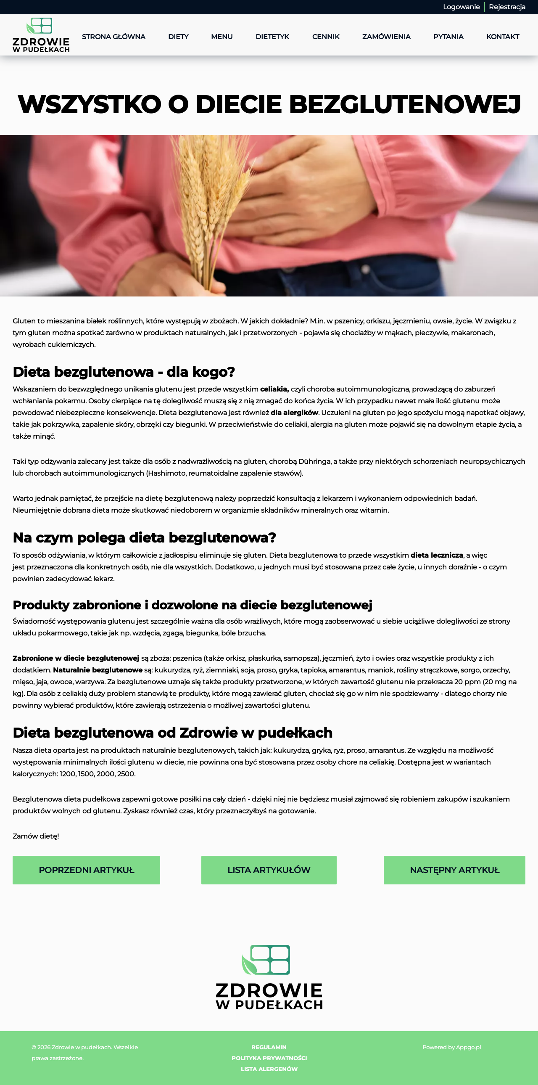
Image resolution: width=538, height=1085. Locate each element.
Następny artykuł (454, 870)
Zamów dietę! (36, 836)
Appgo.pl (468, 1047)
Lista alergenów (269, 1069)
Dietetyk (272, 37)
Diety (178, 37)
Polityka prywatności (269, 1058)
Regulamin (269, 1047)
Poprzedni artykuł (86, 870)
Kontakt (502, 37)
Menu (222, 37)
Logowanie (461, 7)
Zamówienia (386, 37)
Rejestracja (507, 7)
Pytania (448, 37)
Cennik (326, 37)
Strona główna (113, 37)
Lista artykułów (269, 870)
